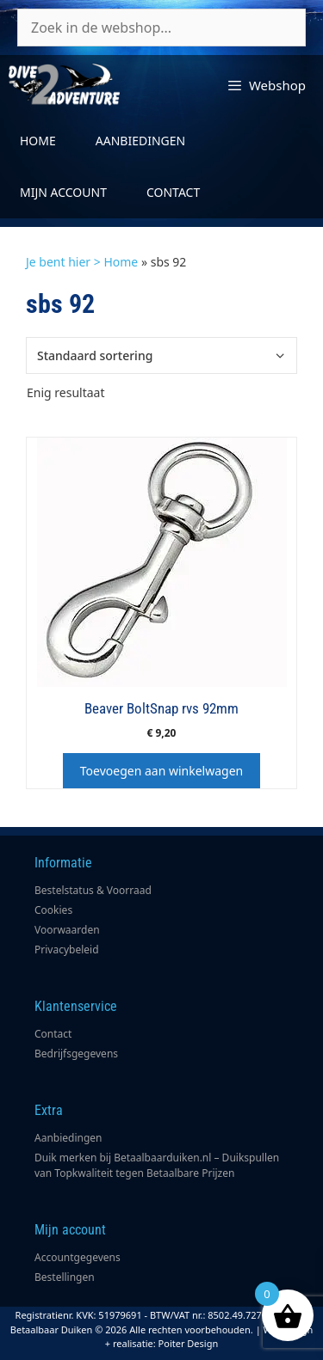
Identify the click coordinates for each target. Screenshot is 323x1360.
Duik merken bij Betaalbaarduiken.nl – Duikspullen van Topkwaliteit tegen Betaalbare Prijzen (156, 1165)
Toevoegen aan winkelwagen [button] (161, 771)
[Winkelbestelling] (161, 355)
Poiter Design (188, 1343)
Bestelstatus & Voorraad (93, 890)
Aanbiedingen (140, 140)
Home (38, 140)
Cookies (53, 910)
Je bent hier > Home (82, 262)
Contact (173, 192)
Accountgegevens (77, 1257)
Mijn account (63, 192)
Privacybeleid (66, 949)
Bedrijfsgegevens (76, 1053)
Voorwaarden (67, 929)
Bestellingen (64, 1277)
